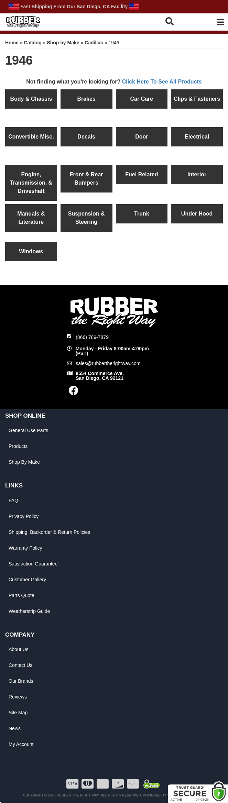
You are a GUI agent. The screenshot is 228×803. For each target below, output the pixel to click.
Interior (196, 174)
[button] (178, 21)
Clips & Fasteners (197, 99)
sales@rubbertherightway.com (108, 363)
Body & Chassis (31, 99)
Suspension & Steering (86, 218)
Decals (86, 137)
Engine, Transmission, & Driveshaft (31, 183)
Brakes (86, 99)
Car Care (141, 99)
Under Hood (197, 214)
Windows (31, 251)
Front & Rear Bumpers (86, 179)
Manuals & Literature (31, 218)
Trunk (141, 214)
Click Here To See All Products (162, 82)
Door (141, 137)
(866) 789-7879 (92, 337)
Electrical (197, 137)
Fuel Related (141, 174)
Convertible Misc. (31, 137)
